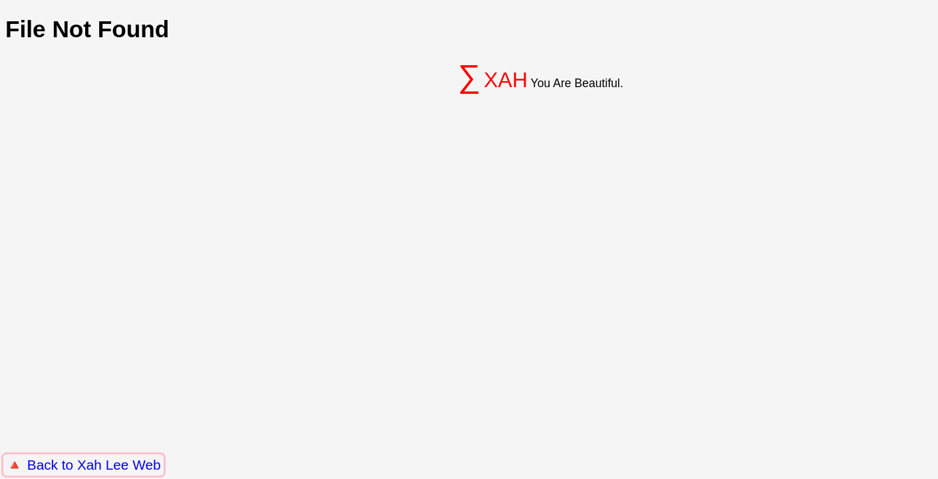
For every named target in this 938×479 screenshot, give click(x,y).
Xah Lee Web (119, 464)
